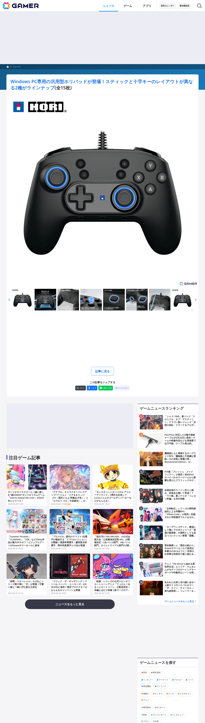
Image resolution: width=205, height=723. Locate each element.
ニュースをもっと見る (69, 604)
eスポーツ (161, 707)
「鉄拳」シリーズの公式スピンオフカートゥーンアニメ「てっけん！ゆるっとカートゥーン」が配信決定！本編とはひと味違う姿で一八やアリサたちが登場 (112, 587)
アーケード (163, 679)
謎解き (146, 693)
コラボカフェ (185, 693)
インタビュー (178, 714)
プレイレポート (159, 714)
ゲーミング (161, 686)
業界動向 (147, 707)
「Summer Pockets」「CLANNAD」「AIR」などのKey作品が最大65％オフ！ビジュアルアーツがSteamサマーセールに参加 (26, 541)
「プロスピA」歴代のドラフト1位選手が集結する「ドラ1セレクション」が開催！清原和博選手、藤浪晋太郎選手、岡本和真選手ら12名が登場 (69, 541)
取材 (145, 714)
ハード (190, 679)
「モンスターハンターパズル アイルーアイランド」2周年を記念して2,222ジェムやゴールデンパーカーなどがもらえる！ (112, 496)
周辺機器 (147, 686)
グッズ (171, 693)
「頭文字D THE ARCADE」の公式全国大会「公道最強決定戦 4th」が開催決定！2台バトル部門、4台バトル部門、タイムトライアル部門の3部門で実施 (112, 542)
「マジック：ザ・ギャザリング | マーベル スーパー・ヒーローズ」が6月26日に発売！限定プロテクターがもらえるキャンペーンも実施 (69, 586)
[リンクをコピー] (122, 388)
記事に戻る (102, 371)
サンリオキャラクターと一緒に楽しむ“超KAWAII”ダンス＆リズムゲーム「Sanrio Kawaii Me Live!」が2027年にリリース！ (26, 496)
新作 (145, 672)
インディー (148, 679)
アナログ (178, 679)
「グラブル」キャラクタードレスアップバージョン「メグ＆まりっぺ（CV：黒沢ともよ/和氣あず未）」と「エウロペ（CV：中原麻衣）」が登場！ (69, 498)
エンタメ (158, 693)
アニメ (146, 700)
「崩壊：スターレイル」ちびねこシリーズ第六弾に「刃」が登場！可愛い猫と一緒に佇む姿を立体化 (26, 584)
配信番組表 (184, 5)
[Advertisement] (102, 37)
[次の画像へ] (102, 191)
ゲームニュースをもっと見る (179, 601)
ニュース (16, 66)
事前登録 (156, 672)
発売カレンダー (167, 5)
